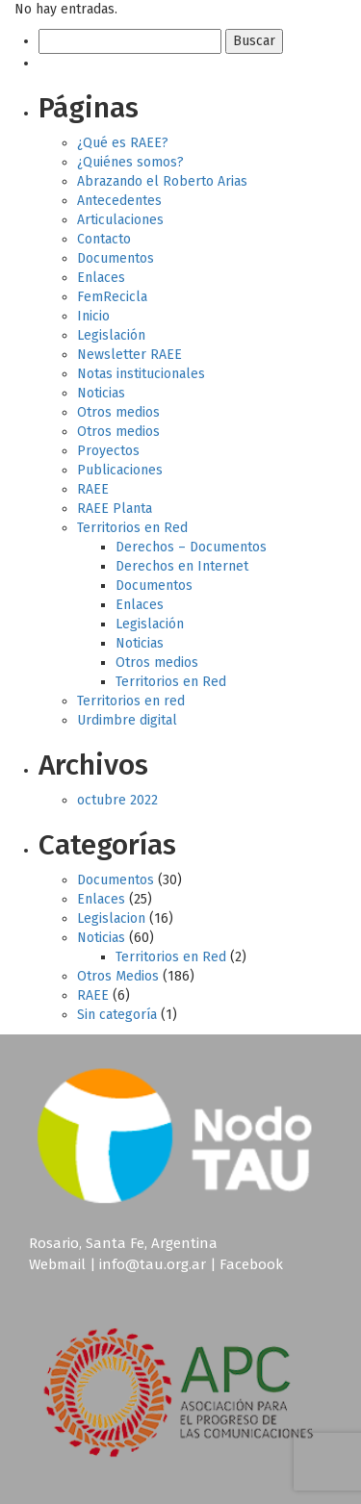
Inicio (93, 316)
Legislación (111, 335)
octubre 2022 (117, 800)
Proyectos (108, 451)
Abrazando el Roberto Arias (162, 181)
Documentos (115, 258)
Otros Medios (118, 976)
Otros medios (118, 412)
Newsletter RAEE (129, 354)
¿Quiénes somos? (130, 162)
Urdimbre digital (127, 720)
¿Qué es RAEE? (122, 143)
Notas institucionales (141, 374)
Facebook (251, 1264)
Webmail (57, 1264)
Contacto (104, 239)
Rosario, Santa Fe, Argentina (123, 1243)
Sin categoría (117, 1015)
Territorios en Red (132, 528)
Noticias (101, 393)
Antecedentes (119, 200)
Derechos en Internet (182, 566)
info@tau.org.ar (152, 1264)
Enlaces (101, 277)
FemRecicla (112, 297)
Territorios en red (131, 701)
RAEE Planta (114, 508)
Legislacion (111, 918)
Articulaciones (120, 220)
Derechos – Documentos (191, 547)
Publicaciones (120, 470)
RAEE (93, 489)
